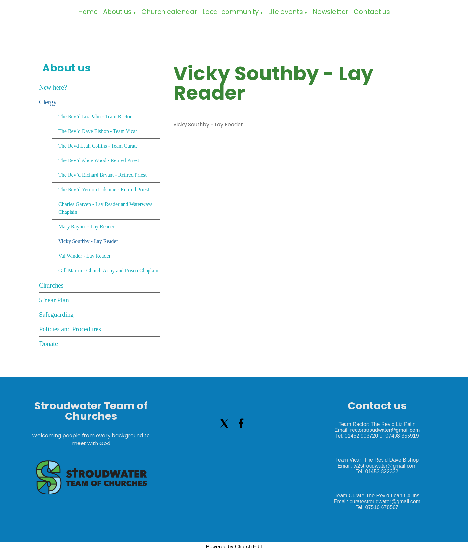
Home (88, 11)
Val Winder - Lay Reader (84, 256)
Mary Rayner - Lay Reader (86, 226)
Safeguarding (56, 314)
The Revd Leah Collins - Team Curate (98, 145)
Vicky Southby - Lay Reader (88, 241)
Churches (51, 285)
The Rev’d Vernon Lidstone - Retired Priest (103, 189)
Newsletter (330, 11)
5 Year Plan (54, 299)
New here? (53, 87)
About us (117, 11)
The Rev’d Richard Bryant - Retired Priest (102, 175)
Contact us (372, 11)
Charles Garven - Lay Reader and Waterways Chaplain (105, 208)
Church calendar (169, 11)
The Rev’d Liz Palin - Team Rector (95, 116)
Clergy (48, 102)
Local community (230, 11)
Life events (285, 11)
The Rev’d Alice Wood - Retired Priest (98, 160)
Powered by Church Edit (234, 546)
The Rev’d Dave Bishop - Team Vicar (97, 131)
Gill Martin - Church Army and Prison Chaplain (108, 270)
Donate (48, 343)
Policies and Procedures (70, 329)
